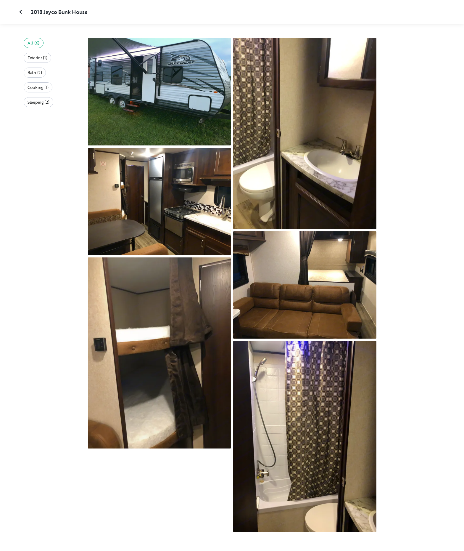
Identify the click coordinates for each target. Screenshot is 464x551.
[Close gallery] (21, 12)
